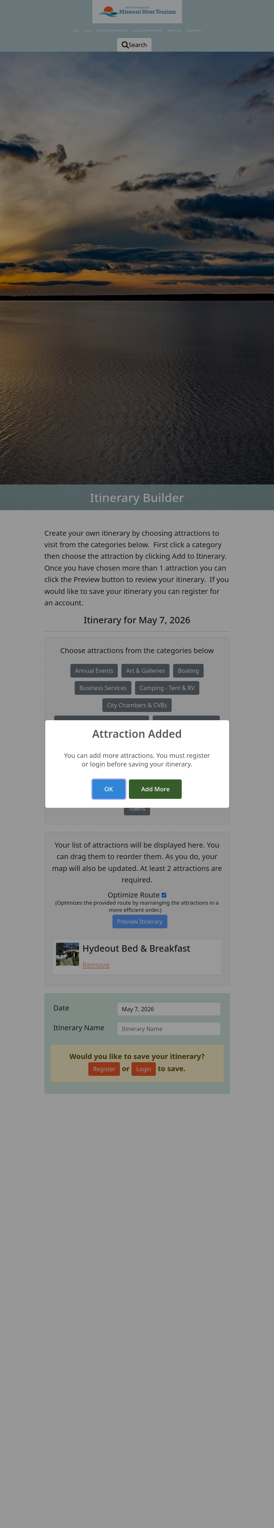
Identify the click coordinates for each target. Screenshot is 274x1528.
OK (109, 789)
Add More (155, 789)
